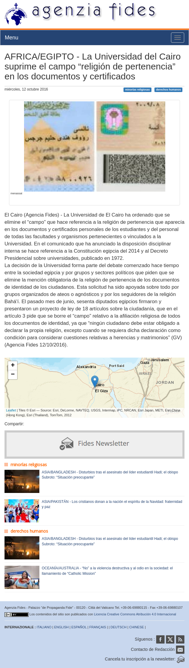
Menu (11, 38)
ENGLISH (61, 627)
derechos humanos (168, 89)
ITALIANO (44, 627)
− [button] (13, 374)
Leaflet (11, 410)
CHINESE (136, 627)
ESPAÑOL (79, 627)
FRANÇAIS (97, 627)
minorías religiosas (137, 89)
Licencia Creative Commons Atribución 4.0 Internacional (135, 614)
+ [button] (13, 365)
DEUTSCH (119, 627)
